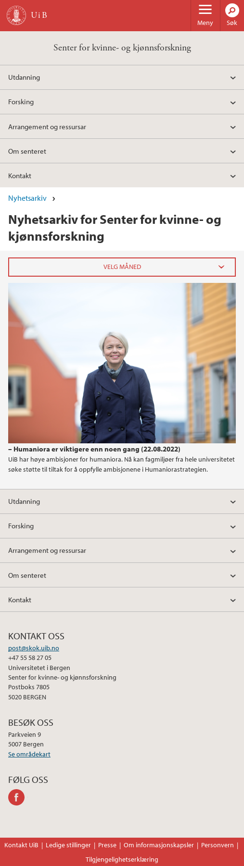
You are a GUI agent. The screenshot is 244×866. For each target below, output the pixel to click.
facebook (18, 797)
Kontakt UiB (21, 845)
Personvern (217, 845)
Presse (107, 845)
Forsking (21, 101)
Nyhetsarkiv (27, 198)
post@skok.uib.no (33, 648)
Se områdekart (29, 754)
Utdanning (24, 77)
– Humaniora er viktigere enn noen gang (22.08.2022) (94, 448)
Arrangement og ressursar (47, 126)
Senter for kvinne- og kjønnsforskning (122, 48)
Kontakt (19, 175)
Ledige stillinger (68, 845)
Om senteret (27, 151)
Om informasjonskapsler (159, 845)
